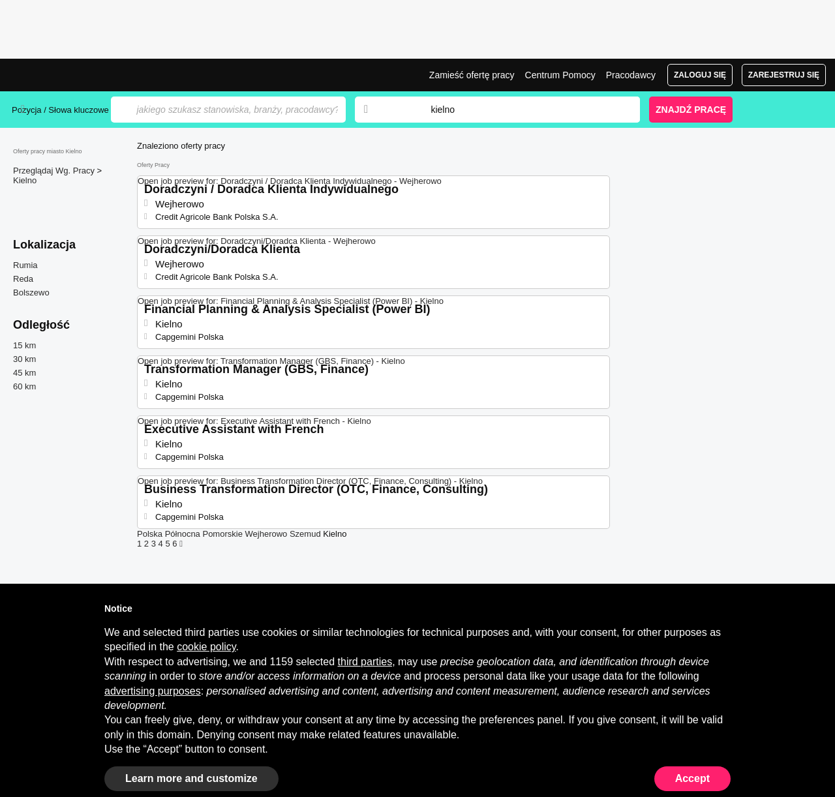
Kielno (25, 180)
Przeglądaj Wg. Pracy (55, 170)
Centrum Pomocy (560, 75)
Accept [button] (692, 778)
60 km (24, 386)
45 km (24, 373)
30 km (24, 359)
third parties (365, 661)
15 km (24, 345)
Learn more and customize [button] (191, 778)
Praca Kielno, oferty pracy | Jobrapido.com (61, 75)
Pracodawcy (631, 75)
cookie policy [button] (206, 646)
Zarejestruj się (783, 75)
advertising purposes (152, 691)
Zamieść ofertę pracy (472, 75)
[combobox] (522, 110)
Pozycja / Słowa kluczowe (60, 110)
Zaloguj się (700, 75)
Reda (23, 279)
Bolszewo (31, 292)
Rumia (25, 265)
